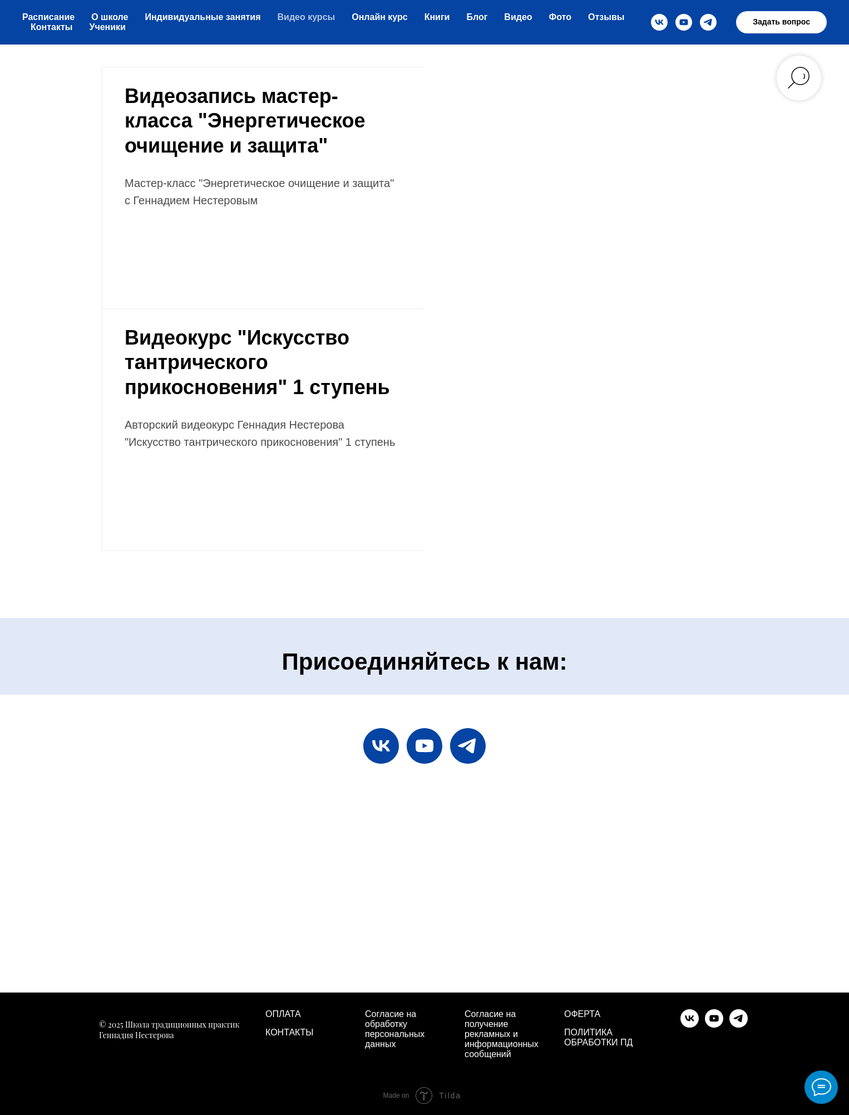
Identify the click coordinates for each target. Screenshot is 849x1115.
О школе (109, 17)
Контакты (51, 27)
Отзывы (606, 17)
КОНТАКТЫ (289, 1032)
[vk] (659, 22)
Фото (560, 17)
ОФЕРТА (582, 1014)
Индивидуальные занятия (202, 17)
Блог (476, 17)
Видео (518, 17)
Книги (437, 17)
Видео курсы (306, 17)
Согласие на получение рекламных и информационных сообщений (502, 1034)
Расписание (48, 17)
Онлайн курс (379, 17)
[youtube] (683, 22)
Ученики (107, 27)
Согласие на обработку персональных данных (394, 1029)
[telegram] (708, 22)
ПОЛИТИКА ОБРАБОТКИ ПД (598, 1037)
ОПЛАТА (283, 1014)
